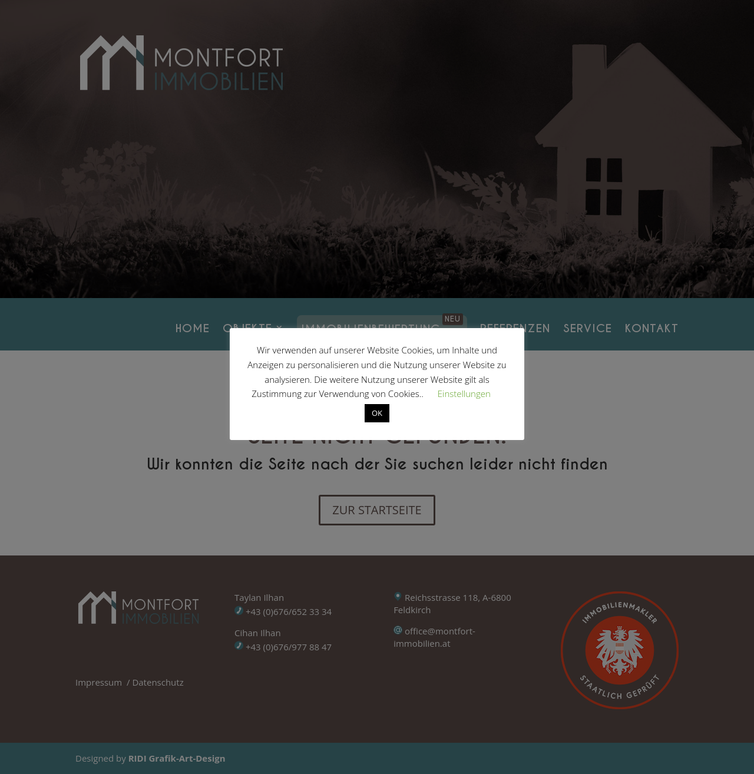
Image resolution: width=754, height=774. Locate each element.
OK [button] (377, 413)
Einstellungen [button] (464, 393)
